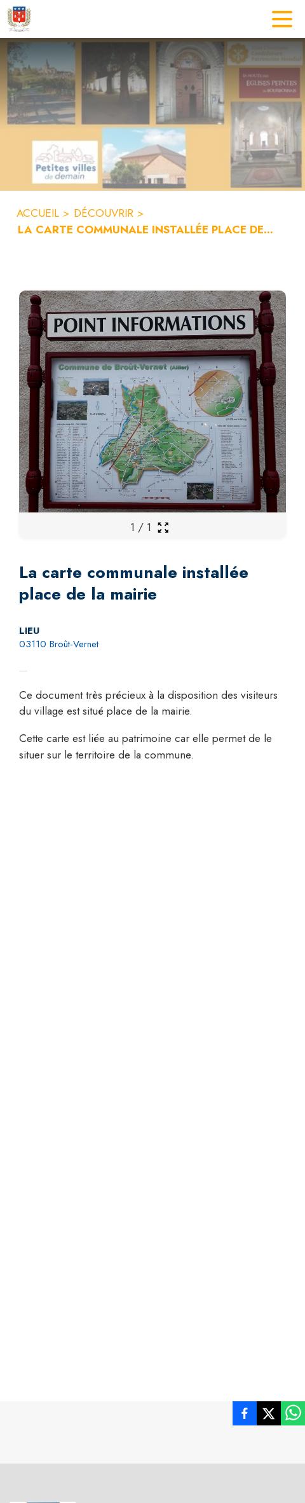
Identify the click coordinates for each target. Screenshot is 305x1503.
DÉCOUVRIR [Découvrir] (103, 213)
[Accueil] (19, 19)
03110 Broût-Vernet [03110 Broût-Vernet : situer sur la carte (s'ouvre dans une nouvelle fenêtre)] (58, 644)
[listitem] (245, 1416)
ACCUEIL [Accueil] (38, 213)
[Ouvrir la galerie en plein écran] (163, 527)
